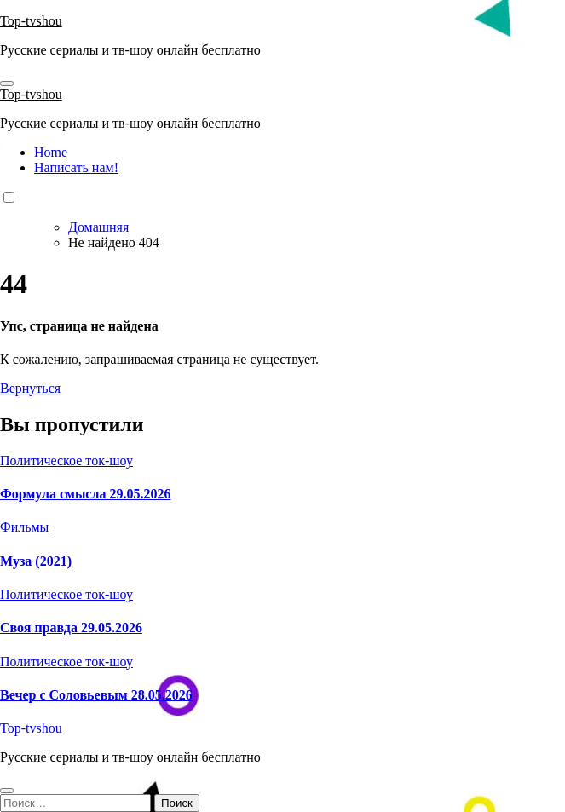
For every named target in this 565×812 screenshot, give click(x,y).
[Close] (7, 790)
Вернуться (30, 388)
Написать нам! (76, 167)
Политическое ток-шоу (66, 460)
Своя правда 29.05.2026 (71, 627)
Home (50, 152)
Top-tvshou (31, 21)
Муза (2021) (36, 561)
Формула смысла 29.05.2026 (85, 494)
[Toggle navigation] (7, 83)
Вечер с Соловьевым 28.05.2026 (96, 695)
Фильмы (24, 527)
